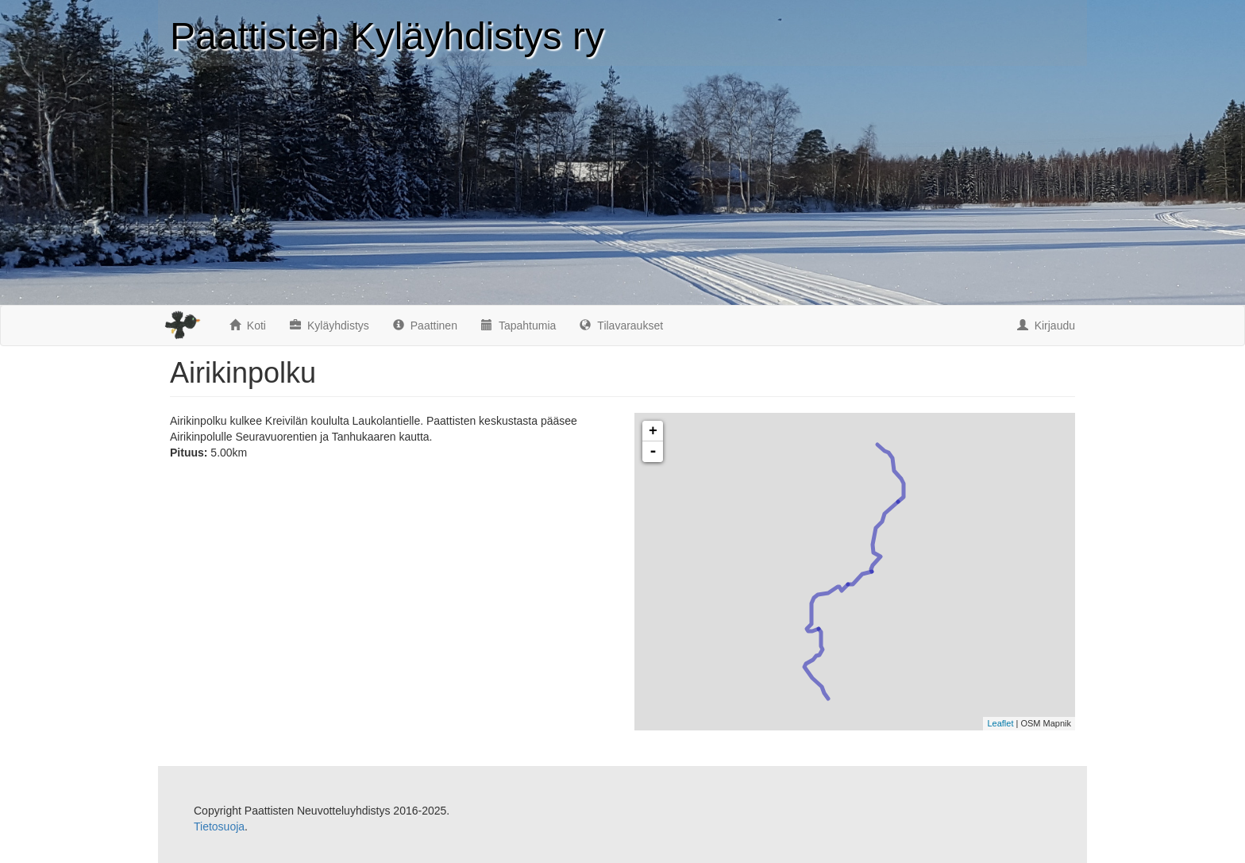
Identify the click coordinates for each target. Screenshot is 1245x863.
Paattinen (425, 325)
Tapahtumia (518, 325)
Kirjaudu (1046, 325)
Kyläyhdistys (329, 325)
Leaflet (1000, 723)
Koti (247, 325)
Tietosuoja (219, 826)
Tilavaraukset (621, 325)
